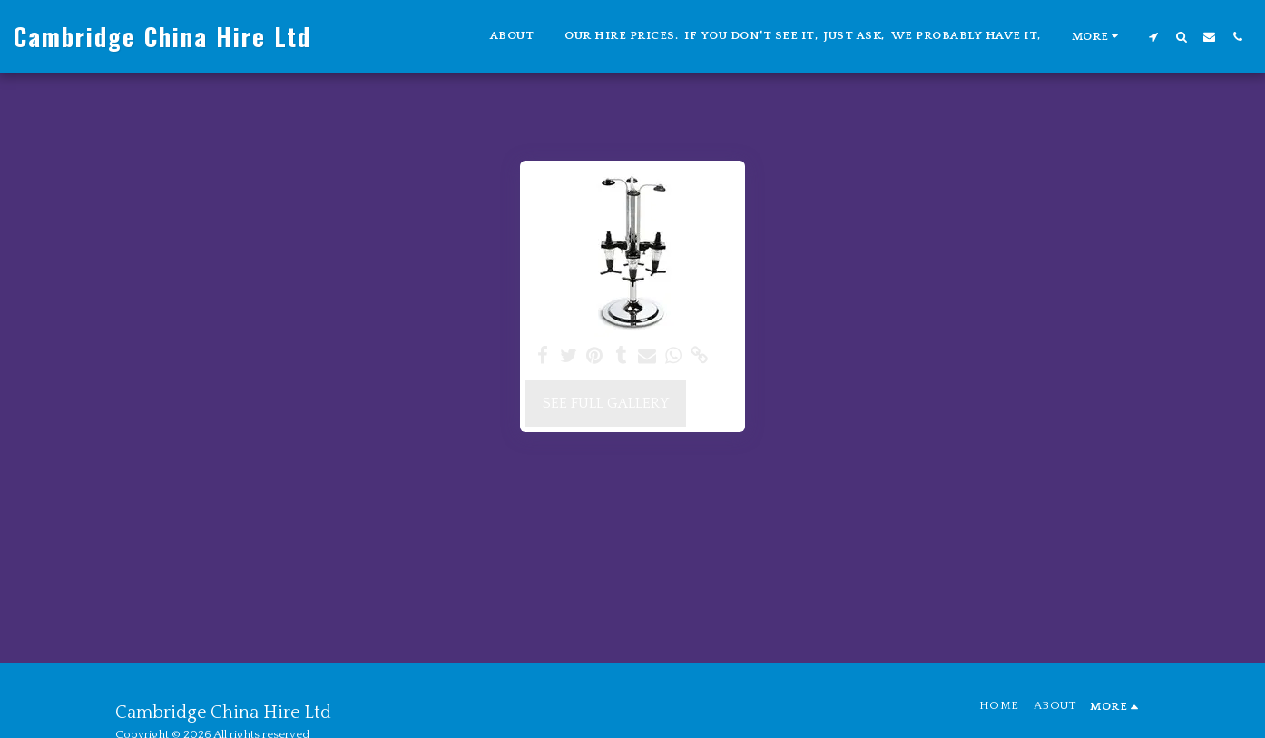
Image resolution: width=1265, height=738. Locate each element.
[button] (1153, 36)
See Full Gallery (606, 403)
